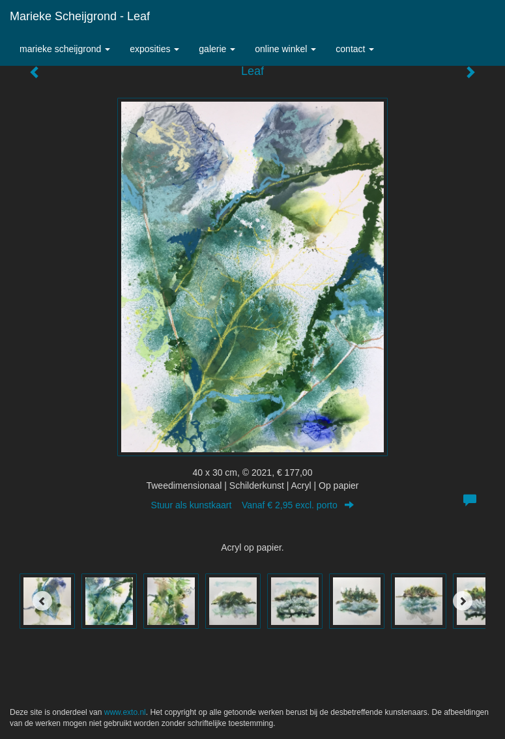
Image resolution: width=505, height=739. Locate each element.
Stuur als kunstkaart (252, 505)
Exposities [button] (154, 49)
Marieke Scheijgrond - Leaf (80, 16)
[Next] (462, 601)
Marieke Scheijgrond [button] (65, 49)
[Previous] (42, 601)
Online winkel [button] (285, 49)
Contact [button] (355, 49)
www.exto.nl (125, 712)
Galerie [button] (217, 49)
